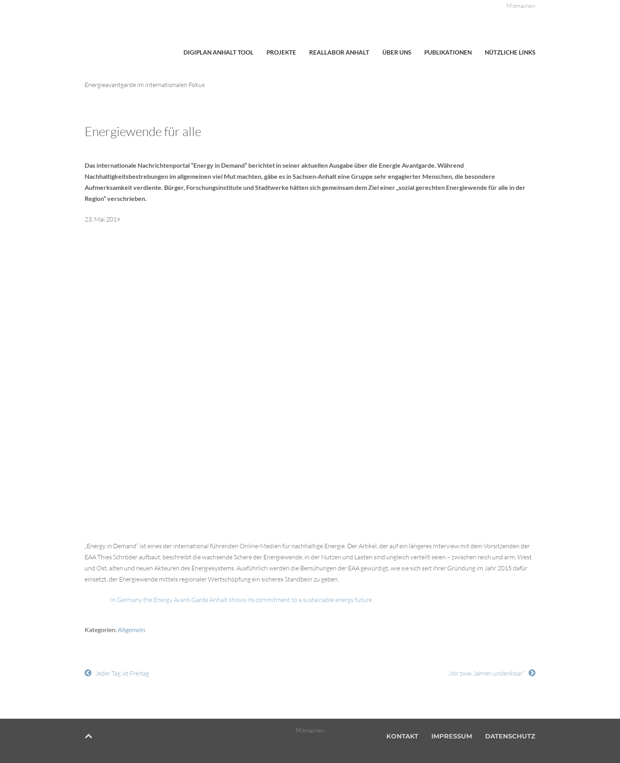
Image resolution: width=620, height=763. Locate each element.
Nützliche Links (510, 52)
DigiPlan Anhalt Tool (218, 52)
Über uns (396, 52)
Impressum (451, 736)
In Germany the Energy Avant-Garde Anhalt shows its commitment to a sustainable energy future (241, 600)
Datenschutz (510, 736)
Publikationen (448, 52)
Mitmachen (521, 5)
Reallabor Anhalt (339, 52)
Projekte (281, 52)
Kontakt (402, 736)
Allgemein (131, 629)
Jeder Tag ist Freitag (122, 673)
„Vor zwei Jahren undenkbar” (486, 673)
